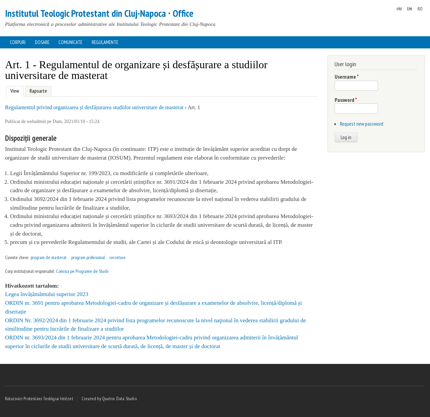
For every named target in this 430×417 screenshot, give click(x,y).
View (14, 90)
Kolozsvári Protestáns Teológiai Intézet (39, 398)
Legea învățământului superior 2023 (46, 294)
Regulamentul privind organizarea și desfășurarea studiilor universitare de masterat (94, 107)
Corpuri (18, 42)
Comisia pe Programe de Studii (82, 271)
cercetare (117, 257)
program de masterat (49, 257)
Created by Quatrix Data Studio (109, 398)
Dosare (42, 42)
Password (346, 99)
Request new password (361, 123)
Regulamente (105, 42)
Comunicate (70, 42)
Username (347, 76)
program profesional (88, 257)
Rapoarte (38, 91)
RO (420, 9)
